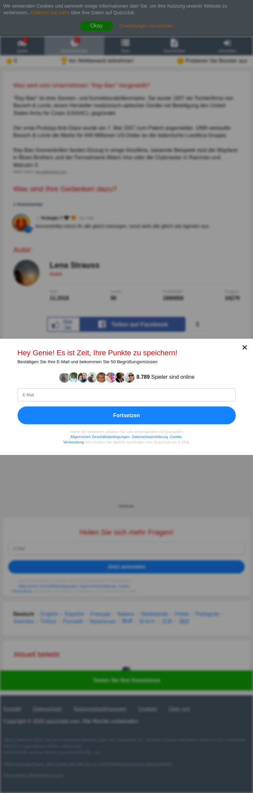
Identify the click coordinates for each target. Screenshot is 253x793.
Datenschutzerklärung (150, 437)
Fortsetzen (126, 415)
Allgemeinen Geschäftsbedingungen (100, 437)
